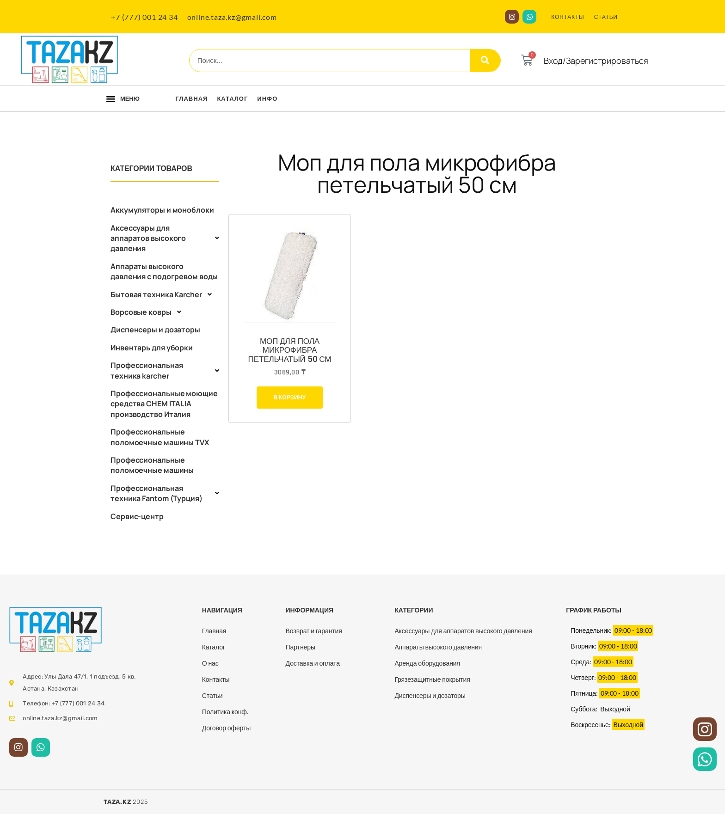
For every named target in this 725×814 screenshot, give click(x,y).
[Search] (485, 60)
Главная (191, 98)
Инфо (267, 98)
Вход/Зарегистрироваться (596, 60)
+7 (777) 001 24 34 (144, 16)
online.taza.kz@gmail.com (232, 16)
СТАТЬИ (606, 16)
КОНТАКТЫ (567, 16)
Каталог (232, 98)
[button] (111, 99)
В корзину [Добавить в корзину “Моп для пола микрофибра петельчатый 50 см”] (289, 397)
